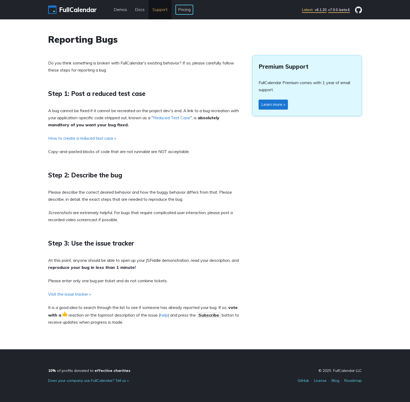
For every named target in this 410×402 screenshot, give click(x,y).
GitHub (303, 380)
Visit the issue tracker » (69, 294)
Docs (140, 9)
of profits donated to (89, 370)
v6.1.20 (314, 10)
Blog (335, 380)
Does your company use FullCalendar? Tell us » (88, 380)
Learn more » (273, 104)
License (320, 380)
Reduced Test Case (171, 117)
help (164, 315)
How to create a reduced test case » (82, 138)
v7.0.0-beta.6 (339, 10)
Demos (120, 9)
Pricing (184, 9)
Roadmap (353, 380)
